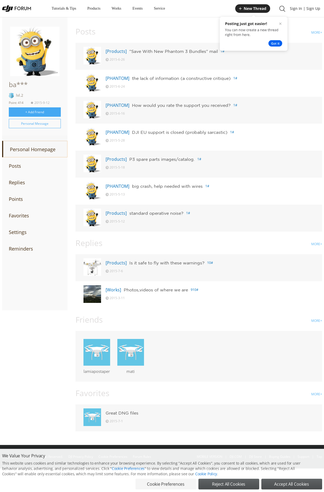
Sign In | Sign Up (305, 8)
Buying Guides (279, 456)
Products (94, 8)
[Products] (116, 51)
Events (138, 8)
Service (159, 8)
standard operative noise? (156, 213)
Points (16, 199)
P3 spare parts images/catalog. (162, 159)
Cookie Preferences (112, 456)
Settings (18, 232)
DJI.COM (236, 456)
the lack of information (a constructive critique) (181, 78)
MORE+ (316, 32)
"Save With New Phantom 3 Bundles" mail (173, 51)
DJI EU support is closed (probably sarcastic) (179, 132)
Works (116, 8)
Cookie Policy (206, 482)
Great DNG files (122, 413)
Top (319, 456)
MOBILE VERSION (209, 456)
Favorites (19, 215)
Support (303, 456)
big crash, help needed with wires (167, 186)
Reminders (21, 248)
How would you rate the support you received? (181, 105)
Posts (15, 166)
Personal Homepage (32, 149)
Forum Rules (142, 456)
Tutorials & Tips (64, 8)
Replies (17, 182)
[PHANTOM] (117, 78)
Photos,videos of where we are (156, 289)
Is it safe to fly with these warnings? (167, 262)
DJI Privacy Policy (80, 456)
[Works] (113, 290)
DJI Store (255, 456)
